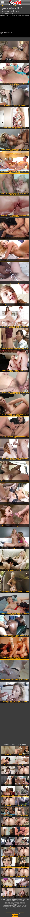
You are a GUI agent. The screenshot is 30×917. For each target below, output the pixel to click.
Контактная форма (10, 912)
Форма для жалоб (20, 912)
